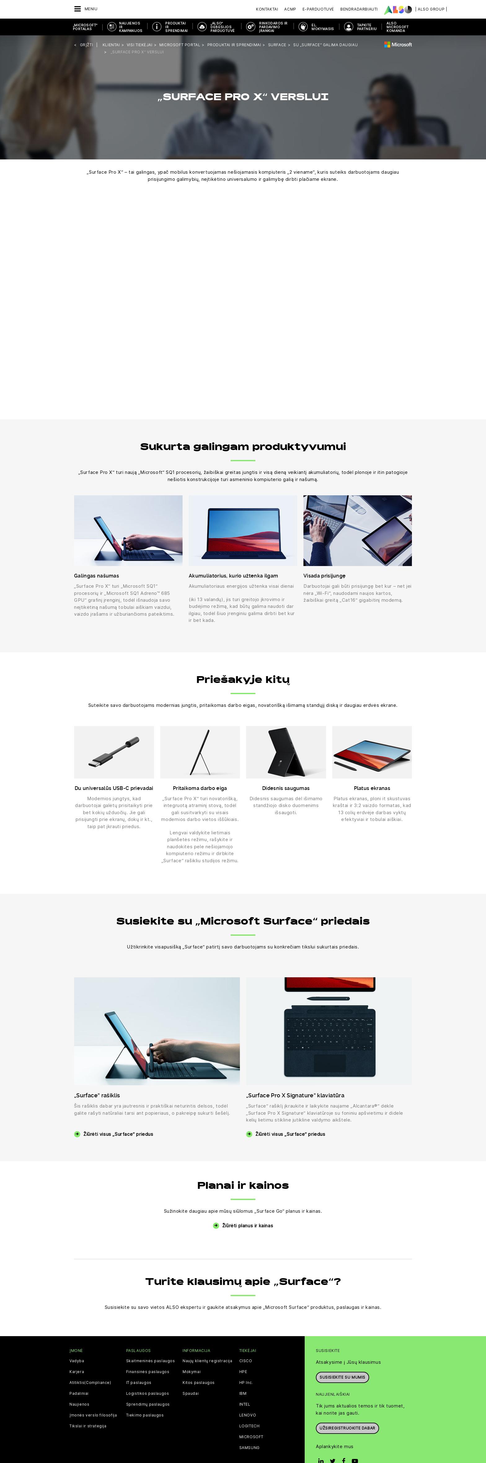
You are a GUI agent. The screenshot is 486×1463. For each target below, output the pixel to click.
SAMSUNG (249, 1448)
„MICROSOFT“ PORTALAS (85, 27)
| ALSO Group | (431, 9)
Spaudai (191, 1393)
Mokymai (192, 1372)
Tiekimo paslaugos (145, 1415)
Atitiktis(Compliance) (90, 1382)
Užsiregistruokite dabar (347, 1428)
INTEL (244, 1404)
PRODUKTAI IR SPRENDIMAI (176, 27)
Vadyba (76, 1361)
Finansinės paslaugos (148, 1372)
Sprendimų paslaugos (148, 1404)
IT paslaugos (139, 1382)
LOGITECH (249, 1426)
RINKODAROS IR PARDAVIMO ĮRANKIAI (273, 27)
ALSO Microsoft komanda (398, 27)
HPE (243, 1372)
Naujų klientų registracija (207, 1361)
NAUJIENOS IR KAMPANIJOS (130, 27)
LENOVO (247, 1415)
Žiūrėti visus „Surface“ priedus (118, 1134)
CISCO (245, 1361)
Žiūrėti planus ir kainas (247, 1226)
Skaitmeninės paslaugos (150, 1361)
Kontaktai (267, 9)
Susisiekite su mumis (342, 1377)
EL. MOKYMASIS (322, 27)
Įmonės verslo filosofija (93, 1415)
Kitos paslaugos (199, 1382)
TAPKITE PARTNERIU (367, 27)
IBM (243, 1393)
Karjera (76, 1372)
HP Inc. (246, 1382)
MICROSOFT (251, 1437)
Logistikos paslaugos (147, 1393)
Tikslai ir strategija (88, 1426)
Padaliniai (79, 1393)
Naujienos (79, 1404)
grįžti (86, 44)
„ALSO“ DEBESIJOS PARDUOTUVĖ (222, 27)
